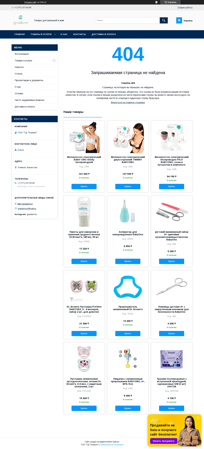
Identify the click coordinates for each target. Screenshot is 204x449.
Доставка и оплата (104, 34)
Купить (84, 186)
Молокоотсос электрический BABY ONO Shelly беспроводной (84, 159)
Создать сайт (30, 2)
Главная (19, 34)
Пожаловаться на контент (111, 445)
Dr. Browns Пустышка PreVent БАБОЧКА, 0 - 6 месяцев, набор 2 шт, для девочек (84, 309)
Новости (19, 67)
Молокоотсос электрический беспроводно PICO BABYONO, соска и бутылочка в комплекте (172, 161)
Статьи (18, 73)
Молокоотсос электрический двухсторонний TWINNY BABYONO (128, 159)
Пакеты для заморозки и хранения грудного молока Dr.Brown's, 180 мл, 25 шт (84, 234)
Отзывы (19, 93)
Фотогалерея (22, 54)
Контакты (79, 34)
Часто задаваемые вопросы (29, 100)
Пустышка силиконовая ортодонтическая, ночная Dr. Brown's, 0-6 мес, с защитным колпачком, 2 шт (84, 383)
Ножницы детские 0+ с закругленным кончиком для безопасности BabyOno (172, 309)
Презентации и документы (29, 80)
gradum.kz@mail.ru (27, 208)
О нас (64, 34)
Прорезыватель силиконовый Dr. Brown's (128, 308)
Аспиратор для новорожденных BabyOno (127, 233)
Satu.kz (116, 442)
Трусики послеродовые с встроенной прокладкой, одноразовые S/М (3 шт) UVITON (172, 383)
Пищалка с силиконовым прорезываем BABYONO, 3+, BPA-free (128, 381)
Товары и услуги (40, 34)
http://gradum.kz (25, 204)
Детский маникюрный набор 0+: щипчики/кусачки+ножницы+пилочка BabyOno (171, 236)
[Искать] (164, 20)
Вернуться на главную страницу (128, 102)
